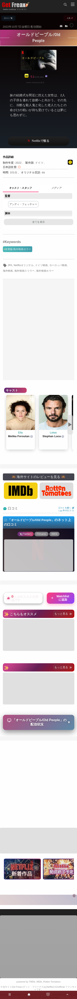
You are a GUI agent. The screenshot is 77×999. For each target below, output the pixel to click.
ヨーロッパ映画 (58, 265)
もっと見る (63, 613)
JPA (10, 265)
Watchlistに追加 (60, 598)
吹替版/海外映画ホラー (18, 249)
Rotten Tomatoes (52, 981)
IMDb (39, 981)
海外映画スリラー (24, 270)
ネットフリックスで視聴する (38, 141)
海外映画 (8, 270)
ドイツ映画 (41, 265)
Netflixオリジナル (24, 265)
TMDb (32, 981)
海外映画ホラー (45, 270)
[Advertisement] (38, 329)
